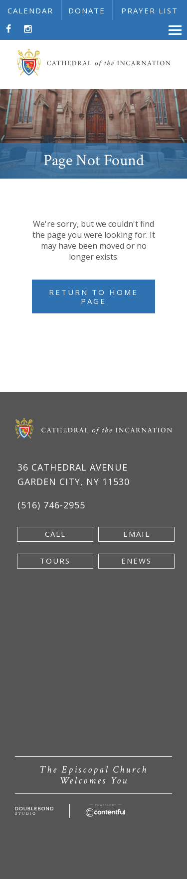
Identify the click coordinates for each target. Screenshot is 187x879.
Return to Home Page (93, 296)
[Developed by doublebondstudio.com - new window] (34, 812)
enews (136, 561)
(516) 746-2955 (51, 505)
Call (55, 534)
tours (55, 561)
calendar (30, 10)
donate (86, 10)
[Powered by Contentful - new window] (105, 809)
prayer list (149, 10)
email (136, 534)
